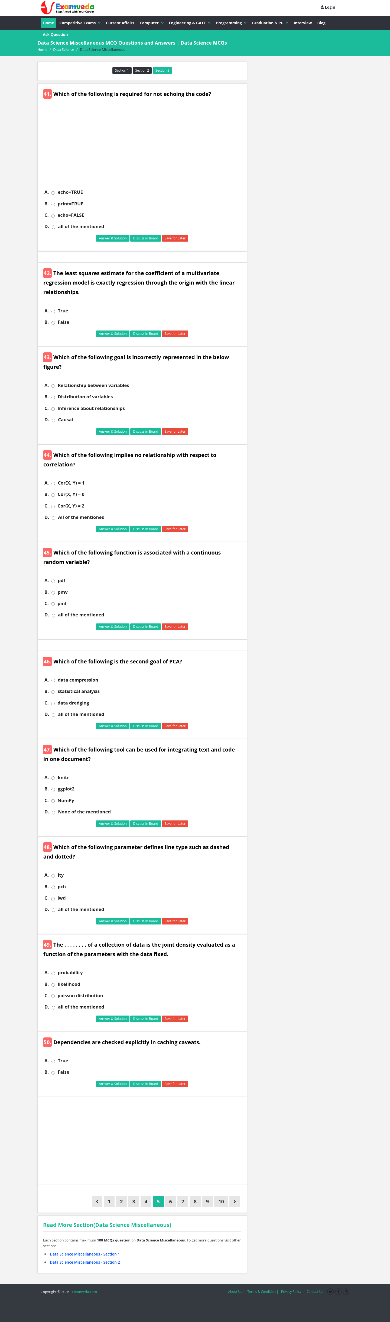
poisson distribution (80, 996)
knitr (63, 777)
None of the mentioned (84, 812)
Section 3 (162, 70)
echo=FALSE (70, 215)
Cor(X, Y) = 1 (71, 483)
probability (70, 973)
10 (221, 1201)
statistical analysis (79, 691)
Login (328, 7)
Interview (303, 22)
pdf (61, 580)
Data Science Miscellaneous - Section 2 (85, 1262)
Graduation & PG (270, 22)
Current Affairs (120, 22)
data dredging (73, 703)
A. (46, 192)
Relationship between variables (93, 385)
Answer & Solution (113, 238)
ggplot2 (66, 789)
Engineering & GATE (190, 22)
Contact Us (315, 1291)
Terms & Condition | (262, 1291)
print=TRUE (70, 204)
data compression (78, 680)
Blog (321, 22)
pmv (63, 592)
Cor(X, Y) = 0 (71, 494)
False (63, 322)
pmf (62, 603)
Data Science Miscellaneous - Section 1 (85, 1254)
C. (46, 215)
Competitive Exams (79, 22)
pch (62, 887)
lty (61, 875)
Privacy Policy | (292, 1291)
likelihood (69, 984)
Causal (65, 420)
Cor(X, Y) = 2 (70, 506)
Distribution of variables (85, 397)
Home (48, 22)
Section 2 (142, 70)
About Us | (236, 1291)
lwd (61, 898)
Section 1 (122, 70)
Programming (231, 22)
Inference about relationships (91, 408)
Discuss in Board (145, 238)
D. (46, 226)
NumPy (65, 800)
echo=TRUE (70, 192)
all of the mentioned (81, 226)
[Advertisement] (144, 147)
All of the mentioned (81, 517)
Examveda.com (83, 1291)
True (63, 311)
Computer (152, 22)
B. (46, 204)
